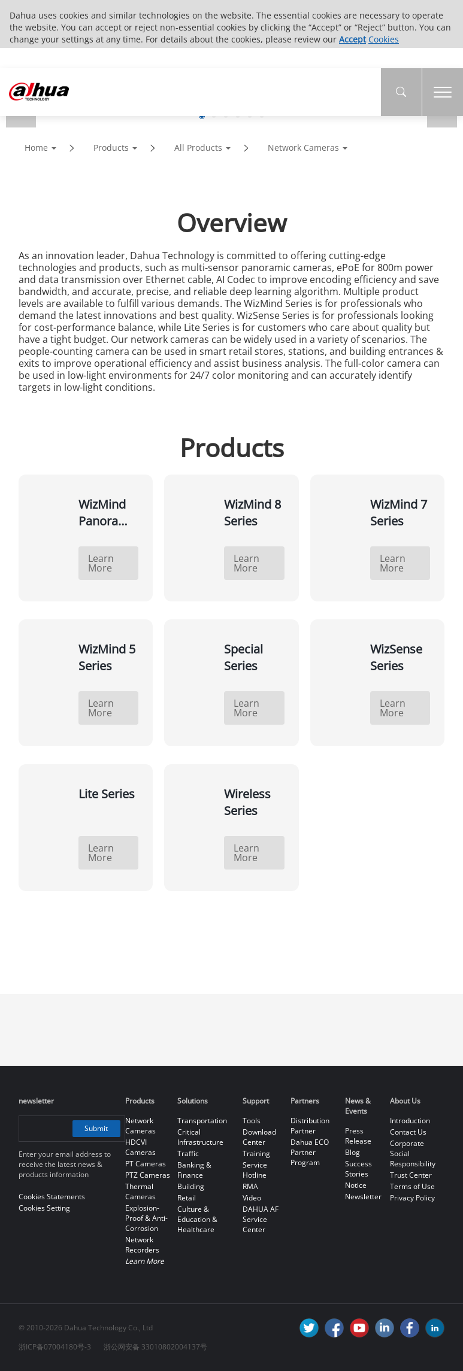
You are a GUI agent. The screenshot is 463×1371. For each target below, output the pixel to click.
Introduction (410, 1120)
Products (111, 147)
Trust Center (411, 1175)
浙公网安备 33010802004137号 (155, 1347)
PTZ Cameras (147, 1175)
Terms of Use (412, 1186)
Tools (252, 1120)
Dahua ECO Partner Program (309, 1152)
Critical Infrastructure (200, 1137)
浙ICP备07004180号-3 (55, 1347)
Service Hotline (255, 1170)
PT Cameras (145, 1164)
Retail (186, 1198)
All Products (198, 147)
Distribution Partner (309, 1125)
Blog (352, 1152)
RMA (250, 1186)
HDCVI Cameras (140, 1147)
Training (256, 1153)
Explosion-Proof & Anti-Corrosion (146, 1218)
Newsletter (363, 1196)
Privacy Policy (412, 1198)
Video (252, 1198)
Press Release (358, 1136)
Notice (356, 1185)
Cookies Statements (52, 1196)
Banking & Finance (194, 1170)
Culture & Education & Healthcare (197, 1219)
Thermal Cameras (140, 1191)
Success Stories (358, 1169)
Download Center (259, 1137)
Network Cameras (303, 147)
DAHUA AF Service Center (261, 1219)
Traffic (188, 1153)
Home (36, 147)
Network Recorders (142, 1245)
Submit (96, 1128)
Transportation (202, 1120)
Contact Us (408, 1132)
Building (190, 1186)
